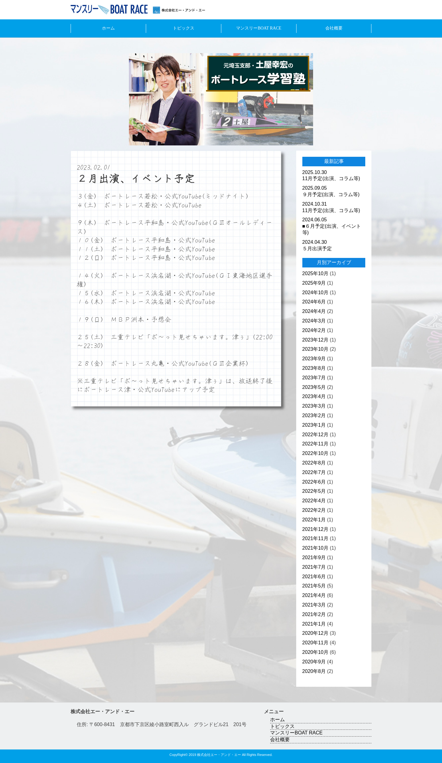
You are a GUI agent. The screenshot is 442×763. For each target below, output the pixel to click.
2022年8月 (314, 462)
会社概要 (334, 28)
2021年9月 (314, 557)
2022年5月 (314, 491)
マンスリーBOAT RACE (258, 28)
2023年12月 (315, 339)
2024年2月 (314, 330)
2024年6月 (314, 301)
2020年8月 (314, 671)
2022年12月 (315, 434)
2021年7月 (314, 567)
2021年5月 (314, 585)
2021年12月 (315, 529)
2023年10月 (315, 349)
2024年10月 (315, 292)
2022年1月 (314, 519)
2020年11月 (315, 642)
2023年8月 (314, 368)
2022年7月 (314, 472)
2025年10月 (315, 273)
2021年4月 (314, 595)
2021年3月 (314, 604)
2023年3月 (314, 406)
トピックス (183, 28)
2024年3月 (314, 320)
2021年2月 (314, 614)
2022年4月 (314, 500)
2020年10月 (315, 652)
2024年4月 (314, 311)
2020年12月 (315, 633)
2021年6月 (314, 576)
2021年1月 (314, 624)
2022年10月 (315, 453)
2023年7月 (314, 377)
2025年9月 (314, 283)
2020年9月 (314, 661)
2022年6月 (314, 481)
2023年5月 (314, 387)
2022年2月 (314, 510)
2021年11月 (315, 538)
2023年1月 (314, 425)
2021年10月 (315, 548)
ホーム (108, 28)
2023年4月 (314, 396)
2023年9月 (314, 358)
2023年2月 (314, 415)
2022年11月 (315, 443)
